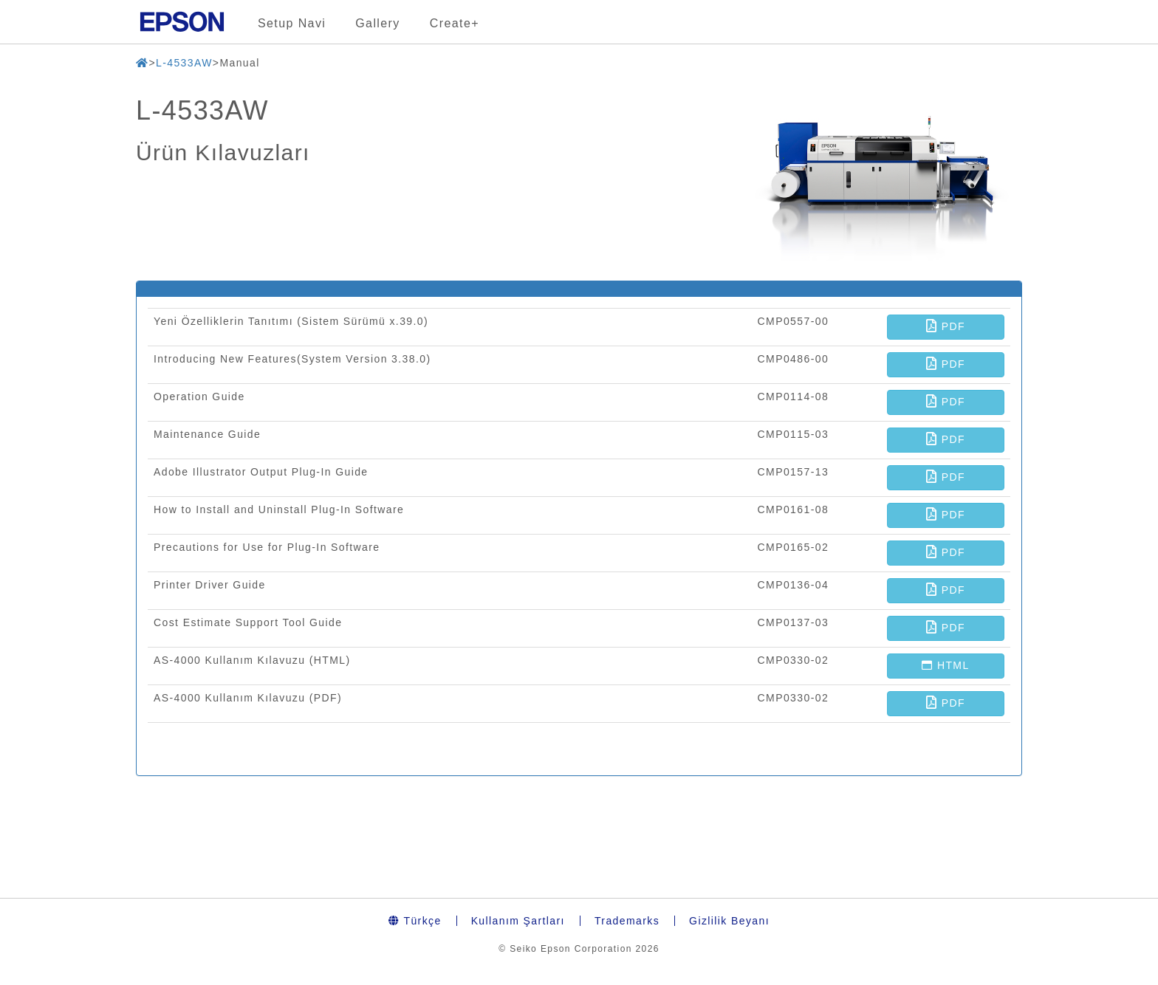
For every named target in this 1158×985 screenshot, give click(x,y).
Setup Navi (292, 23)
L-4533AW (184, 63)
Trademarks (627, 921)
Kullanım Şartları (518, 921)
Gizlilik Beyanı (729, 921)
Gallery (377, 23)
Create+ (454, 23)
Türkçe (415, 921)
